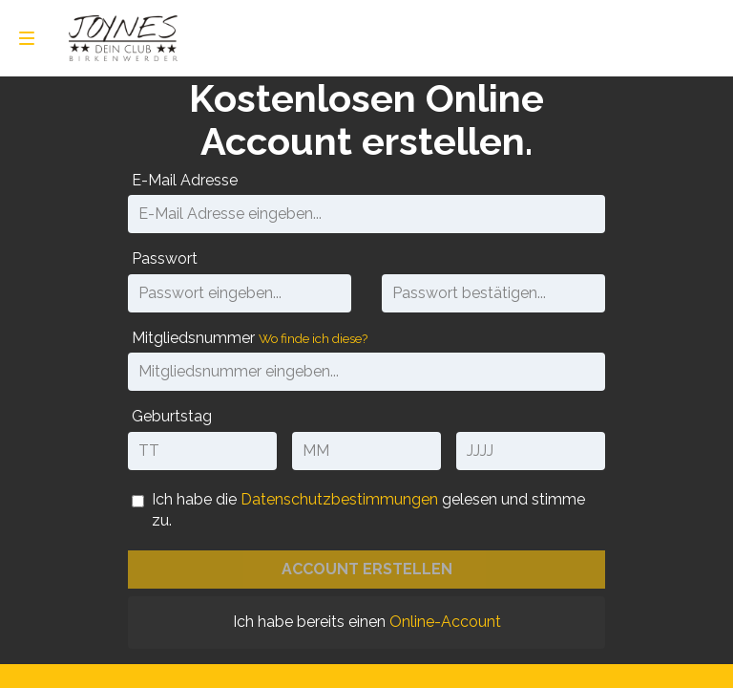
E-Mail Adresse (185, 180)
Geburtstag (172, 416)
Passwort (165, 258)
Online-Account (445, 622)
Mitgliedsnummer (249, 338)
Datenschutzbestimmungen (339, 499)
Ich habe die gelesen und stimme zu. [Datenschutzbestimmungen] (368, 509)
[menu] (27, 38)
